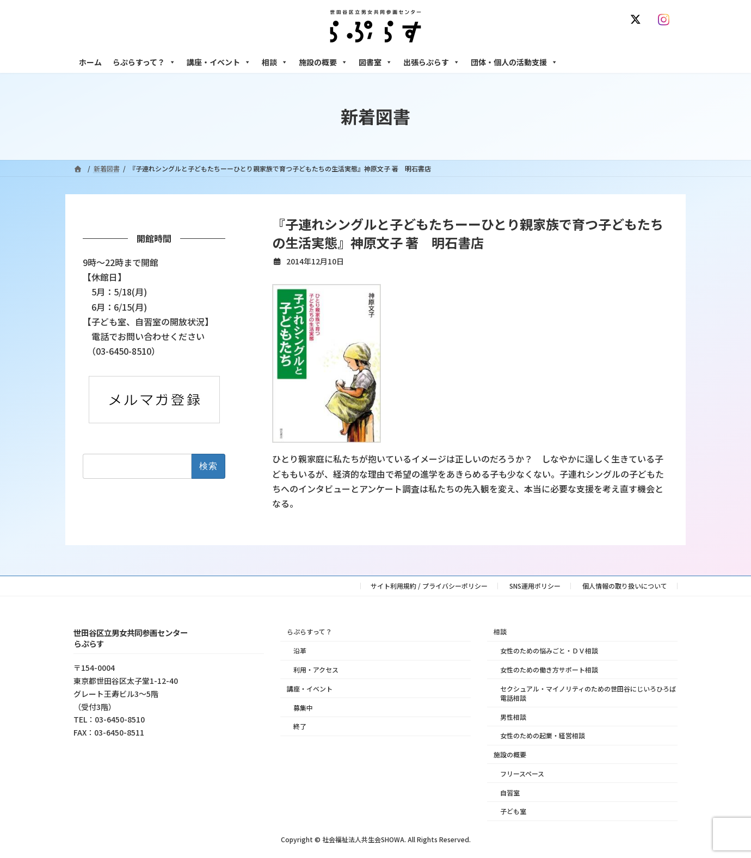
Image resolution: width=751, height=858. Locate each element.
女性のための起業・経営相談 (542, 735)
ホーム (90, 62)
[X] (638, 19)
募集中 (303, 707)
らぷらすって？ (144, 62)
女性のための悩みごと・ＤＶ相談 (549, 650)
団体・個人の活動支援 (514, 62)
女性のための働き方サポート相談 (549, 669)
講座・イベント (219, 62)
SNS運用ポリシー (535, 585)
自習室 (510, 792)
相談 (275, 62)
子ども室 (513, 811)
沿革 (299, 650)
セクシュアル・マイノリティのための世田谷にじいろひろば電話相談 (588, 692)
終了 (299, 726)
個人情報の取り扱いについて (624, 585)
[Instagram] (666, 19)
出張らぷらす (431, 62)
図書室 (375, 62)
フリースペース (522, 772)
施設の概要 (323, 62)
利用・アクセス (315, 669)
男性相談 (513, 716)
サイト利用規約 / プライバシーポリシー (429, 585)
